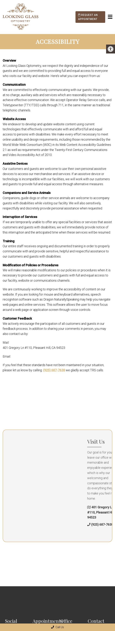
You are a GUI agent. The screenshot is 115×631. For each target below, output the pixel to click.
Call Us (57, 627)
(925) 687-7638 (54, 370)
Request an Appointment (88, 17)
